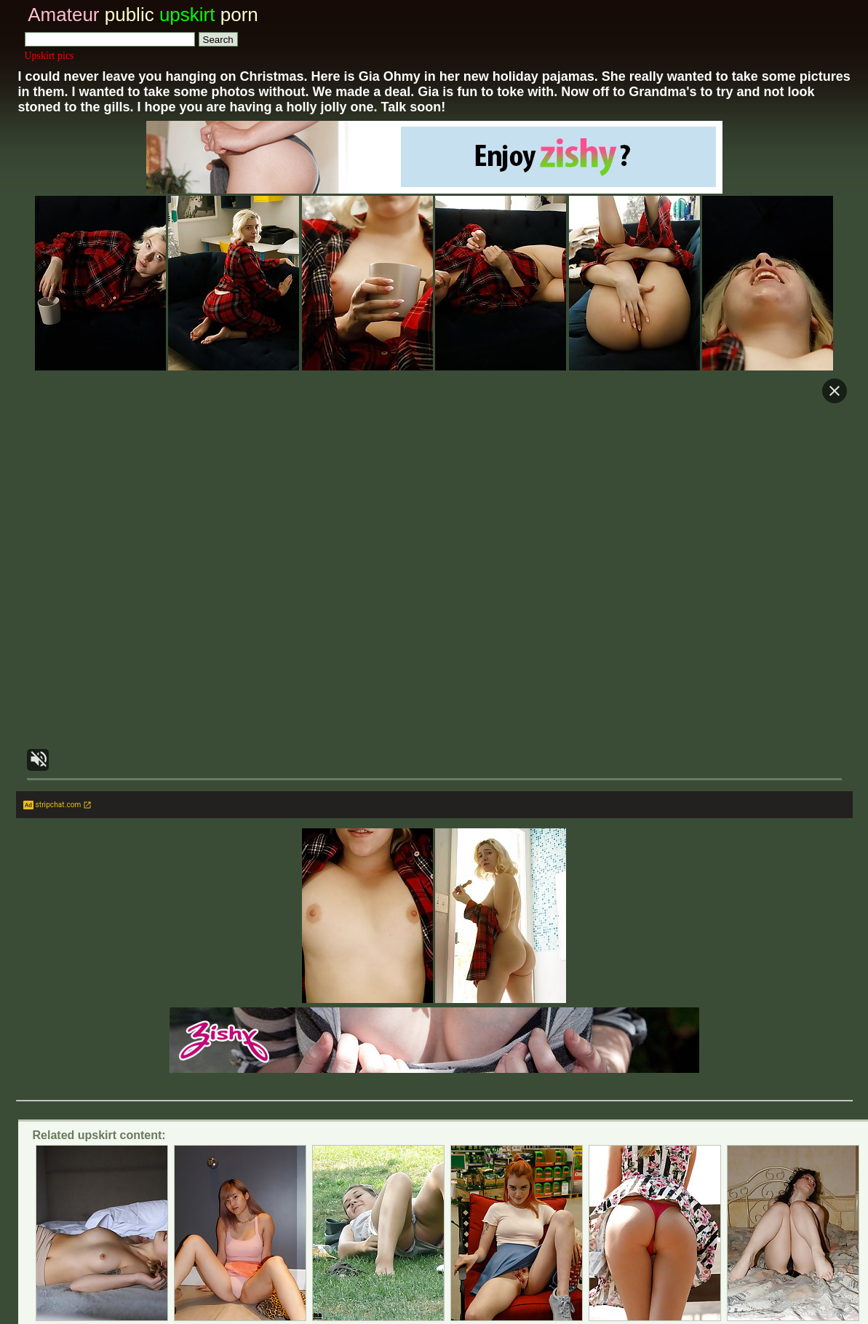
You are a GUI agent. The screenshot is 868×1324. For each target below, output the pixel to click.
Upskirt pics (49, 55)
